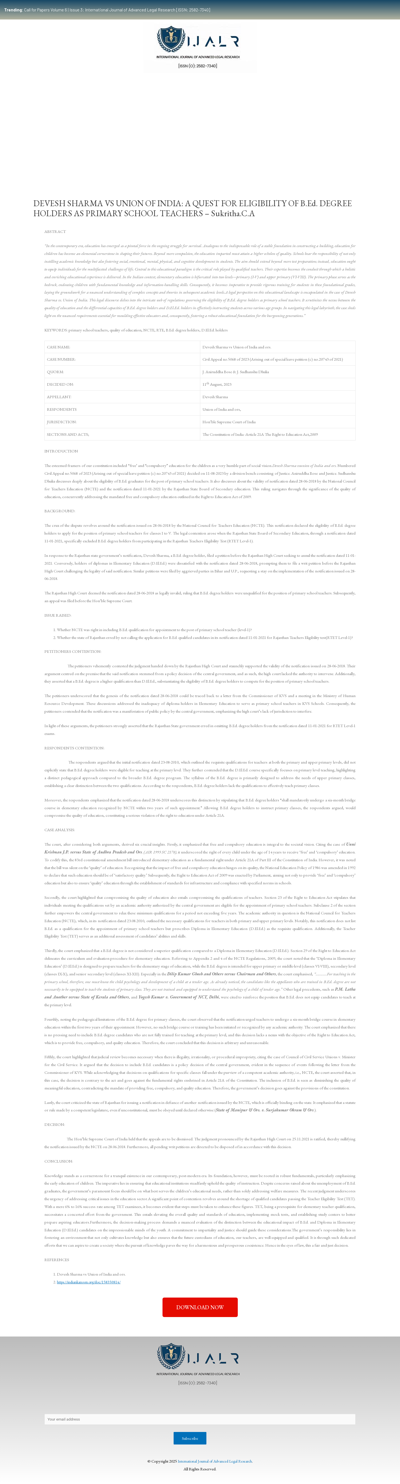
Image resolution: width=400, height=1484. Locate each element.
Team (75, 168)
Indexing (318, 168)
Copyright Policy (153, 1402)
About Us (57, 1402)
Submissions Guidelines (113, 168)
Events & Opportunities (245, 168)
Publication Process (195, 1402)
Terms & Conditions (291, 1402)
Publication (155, 168)
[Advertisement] (200, 120)
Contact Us (119, 1402)
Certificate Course (196, 168)
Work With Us (288, 168)
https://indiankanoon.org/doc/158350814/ (92, 1281)
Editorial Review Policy (243, 1402)
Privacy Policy (87, 1402)
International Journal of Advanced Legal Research (214, 1462)
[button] (200, 1307)
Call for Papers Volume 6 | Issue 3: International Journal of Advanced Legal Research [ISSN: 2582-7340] (107, 9)
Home (54, 168)
